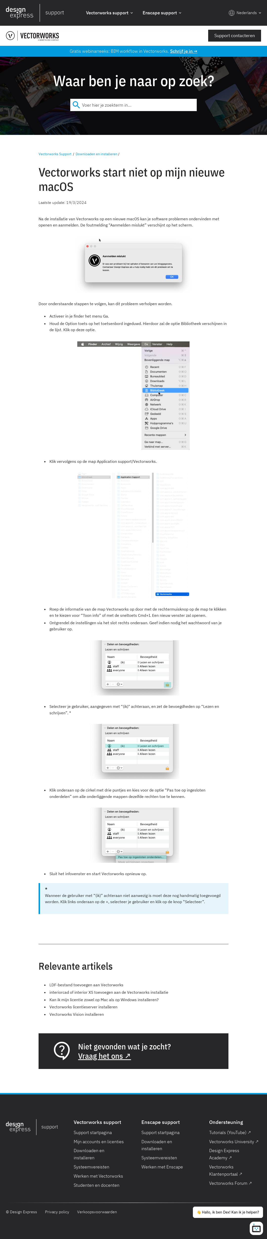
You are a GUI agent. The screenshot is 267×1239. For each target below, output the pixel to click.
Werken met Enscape (162, 1167)
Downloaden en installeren (96, 154)
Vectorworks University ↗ (234, 1141)
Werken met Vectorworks (98, 1176)
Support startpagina (93, 1132)
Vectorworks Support (55, 154)
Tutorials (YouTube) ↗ (230, 1132)
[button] (109, 13)
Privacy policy (57, 1211)
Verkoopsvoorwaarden (97, 1211)
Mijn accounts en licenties (99, 1141)
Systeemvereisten (91, 1167)
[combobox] (133, 105)
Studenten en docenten (96, 1185)
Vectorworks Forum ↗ (230, 1183)
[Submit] (76, 104)
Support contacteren (234, 35)
